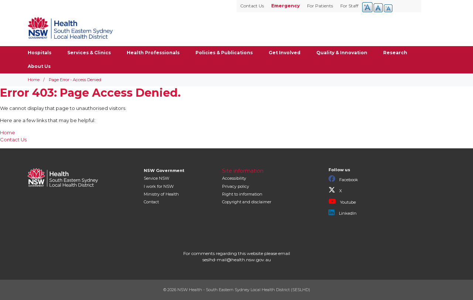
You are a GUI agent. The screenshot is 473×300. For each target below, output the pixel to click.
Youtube (342, 201)
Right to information (242, 194)
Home (34, 79)
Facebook (343, 179)
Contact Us (252, 5)
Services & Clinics (89, 52)
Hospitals (39, 52)
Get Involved (284, 52)
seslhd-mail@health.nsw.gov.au (237, 259)
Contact (151, 201)
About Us (39, 66)
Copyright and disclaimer (246, 201)
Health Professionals (153, 52)
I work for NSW (159, 186)
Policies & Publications (224, 52)
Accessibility (234, 178)
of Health (161, 194)
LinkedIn (343, 212)
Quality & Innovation (341, 52)
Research (395, 52)
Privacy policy (235, 186)
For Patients (320, 5)
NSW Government (164, 170)
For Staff (349, 5)
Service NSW (156, 178)
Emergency (285, 5)
